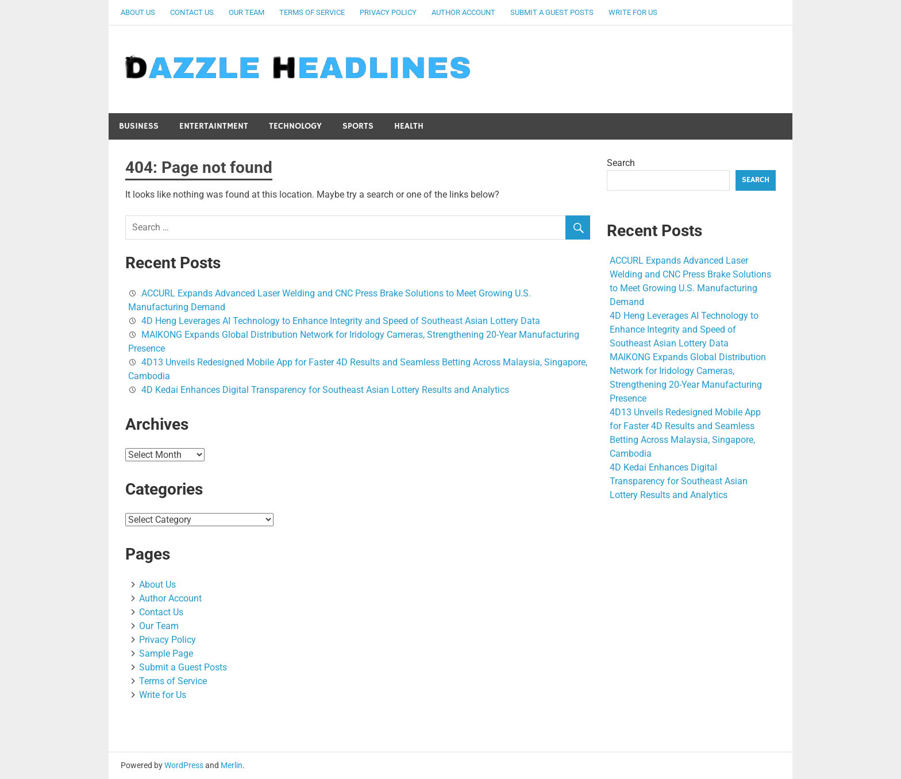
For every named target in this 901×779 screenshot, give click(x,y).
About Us (138, 12)
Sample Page (166, 653)
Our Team (246, 12)
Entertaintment (213, 126)
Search (621, 162)
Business (139, 126)
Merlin (231, 765)
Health (408, 126)
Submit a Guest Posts (552, 12)
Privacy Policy (388, 12)
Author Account (463, 12)
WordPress (183, 765)
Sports (358, 126)
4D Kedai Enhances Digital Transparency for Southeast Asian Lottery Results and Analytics (325, 389)
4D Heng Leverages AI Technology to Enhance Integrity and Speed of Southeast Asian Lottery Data (340, 320)
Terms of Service (312, 12)
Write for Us (633, 12)
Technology (295, 126)
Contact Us (192, 12)
